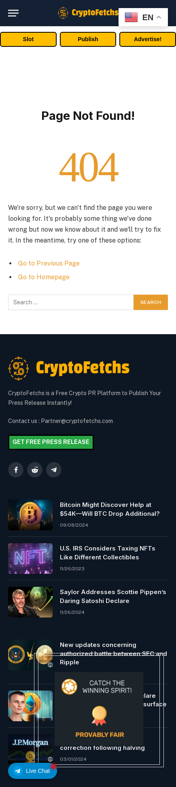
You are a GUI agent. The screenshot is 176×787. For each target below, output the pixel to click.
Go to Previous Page (49, 263)
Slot (28, 39)
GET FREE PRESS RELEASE (51, 442)
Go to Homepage (44, 277)
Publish (88, 39)
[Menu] (13, 13)
